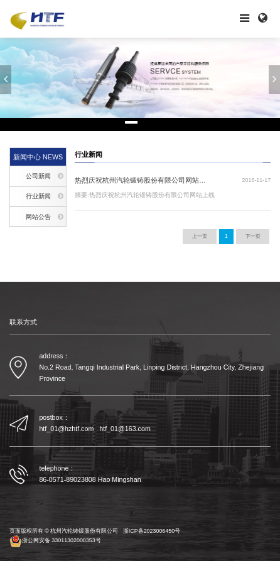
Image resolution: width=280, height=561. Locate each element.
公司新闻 (38, 176)
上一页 (199, 236)
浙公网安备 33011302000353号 (55, 541)
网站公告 (38, 216)
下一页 (253, 236)
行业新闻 (38, 196)
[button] (5, 79)
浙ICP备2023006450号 (151, 531)
